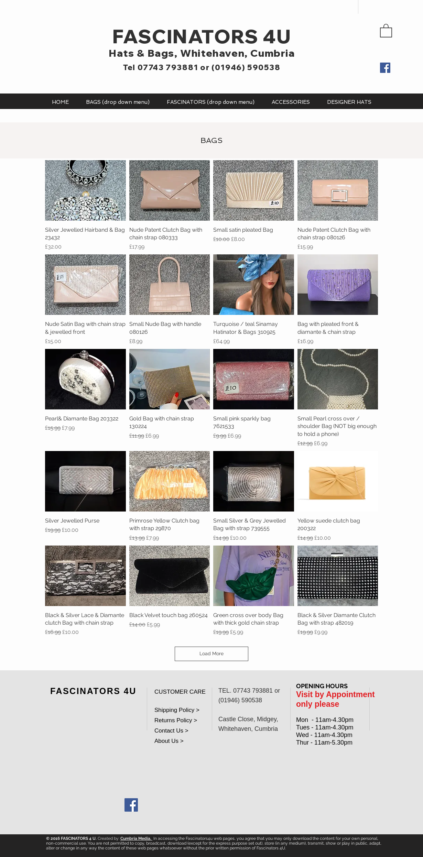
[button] (386, 30)
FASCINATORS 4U (201, 36)
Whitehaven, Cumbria (237, 53)
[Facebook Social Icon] (131, 805)
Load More (211, 653)
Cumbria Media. (136, 838)
